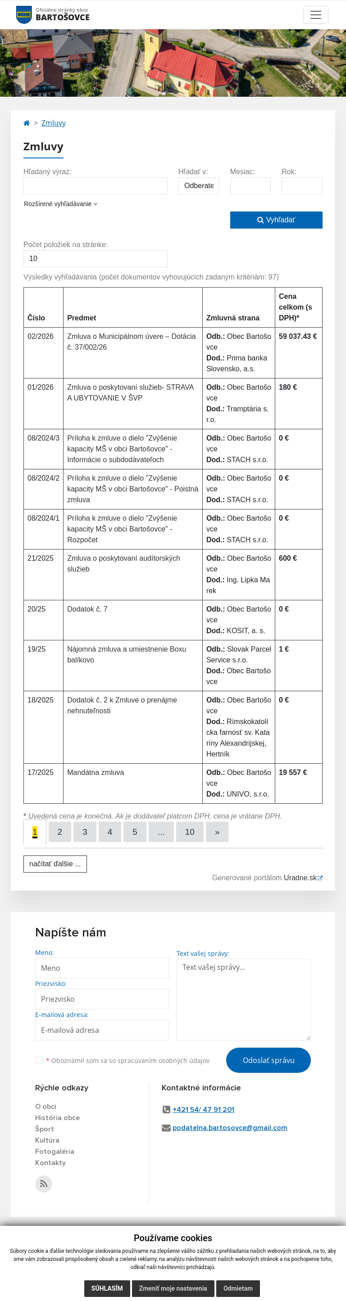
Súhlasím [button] (107, 1288)
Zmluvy (53, 123)
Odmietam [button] (238, 1288)
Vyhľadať (276, 220)
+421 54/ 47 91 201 (203, 1109)
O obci (45, 1106)
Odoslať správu (269, 1060)
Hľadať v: (193, 172)
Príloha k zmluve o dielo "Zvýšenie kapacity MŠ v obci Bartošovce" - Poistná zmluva (132, 489)
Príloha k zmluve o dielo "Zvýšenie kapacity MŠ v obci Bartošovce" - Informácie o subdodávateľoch (122, 449)
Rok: (289, 172)
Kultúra (47, 1140)
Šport (44, 1129)
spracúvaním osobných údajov (163, 1060)
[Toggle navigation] (315, 15)
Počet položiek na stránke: (65, 244)
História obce (57, 1117)
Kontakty (50, 1162)
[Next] (217, 832)
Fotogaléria (54, 1151)
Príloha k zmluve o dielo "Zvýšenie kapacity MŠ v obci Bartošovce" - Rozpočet (122, 529)
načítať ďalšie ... (55, 864)
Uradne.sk (300, 878)
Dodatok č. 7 (87, 609)
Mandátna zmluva (95, 772)
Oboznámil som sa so (127, 1060)
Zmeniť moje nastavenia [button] (173, 1288)
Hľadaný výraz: (47, 172)
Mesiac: (242, 172)
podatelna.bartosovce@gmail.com (230, 1127)
